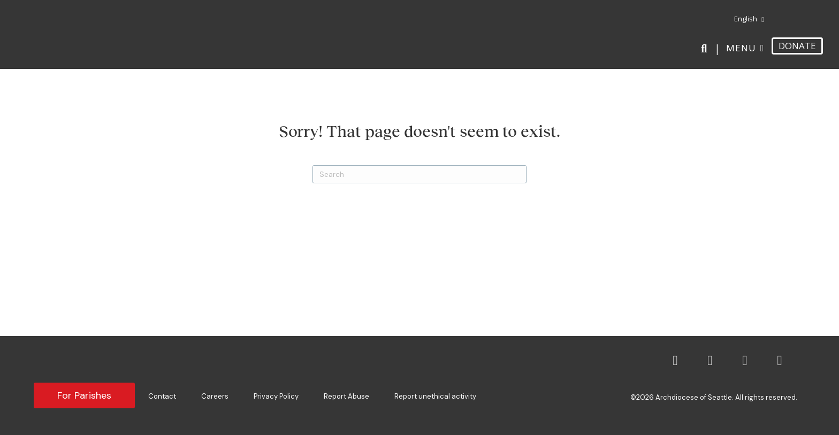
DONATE (797, 46)
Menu (741, 48)
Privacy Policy (276, 396)
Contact (162, 396)
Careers (214, 396)
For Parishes (84, 395)
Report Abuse (346, 396)
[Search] (706, 48)
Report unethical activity (435, 396)
